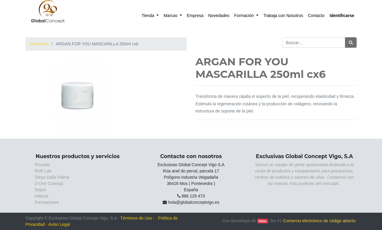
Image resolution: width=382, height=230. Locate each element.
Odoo (262, 221)
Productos (39, 43)
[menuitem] (150, 15)
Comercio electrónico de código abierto (319, 220)
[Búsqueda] (351, 42)
